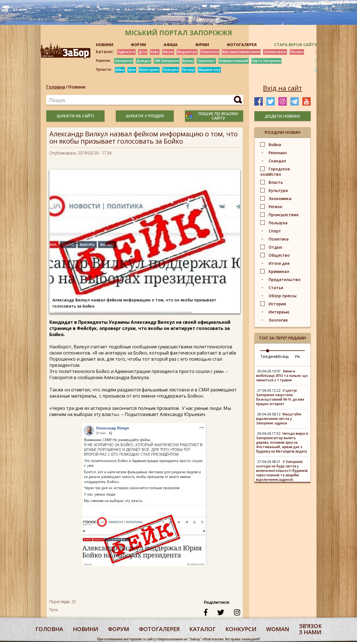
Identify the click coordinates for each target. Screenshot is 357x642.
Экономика (280, 198)
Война (275, 144)
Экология (278, 320)
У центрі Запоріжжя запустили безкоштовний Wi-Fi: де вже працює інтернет (280, 397)
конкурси (240, 629)
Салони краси (275, 51)
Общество (279, 255)
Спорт (275, 231)
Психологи (210, 51)
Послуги (296, 51)
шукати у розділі (145, 115)
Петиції (188, 69)
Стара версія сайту (295, 44)
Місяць (282, 356)
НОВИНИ (104, 44)
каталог (202, 629)
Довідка (143, 60)
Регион (275, 206)
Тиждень (268, 356)
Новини (76, 86)
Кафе (154, 51)
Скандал (277, 160)
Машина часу (209, 69)
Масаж (168, 51)
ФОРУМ (138, 44)
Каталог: (105, 51)
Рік (297, 356)
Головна (55, 86)
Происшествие (283, 214)
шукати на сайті (75, 115)
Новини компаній (233, 60)
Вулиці (188, 60)
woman (277, 629)
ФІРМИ (202, 44)
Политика (279, 239)
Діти (143, 51)
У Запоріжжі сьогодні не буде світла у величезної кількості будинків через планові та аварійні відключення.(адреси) (282, 470)
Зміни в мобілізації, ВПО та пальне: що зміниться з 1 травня (282, 375)
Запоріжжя (124, 60)
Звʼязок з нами (310, 629)
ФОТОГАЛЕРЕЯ (242, 44)
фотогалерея (159, 629)
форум (118, 629)
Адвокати (126, 51)
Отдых (275, 247)
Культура (278, 190)
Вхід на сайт (282, 88)
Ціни (132, 69)
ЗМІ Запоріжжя (166, 60)
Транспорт (206, 60)
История (277, 303)
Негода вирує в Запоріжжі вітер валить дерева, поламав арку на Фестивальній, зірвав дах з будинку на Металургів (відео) (282, 442)
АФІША (171, 44)
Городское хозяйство (275, 171)
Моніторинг (149, 69)
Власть (276, 182)
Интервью (279, 312)
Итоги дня (279, 263)
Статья (276, 287)
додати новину (282, 116)
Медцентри (187, 51)
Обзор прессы (282, 295)
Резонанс (278, 152)
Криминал (279, 271)
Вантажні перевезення (241, 51)
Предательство (284, 279)
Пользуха (170, 69)
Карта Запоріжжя (266, 60)
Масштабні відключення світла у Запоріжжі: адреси (278, 418)
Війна (119, 69)
